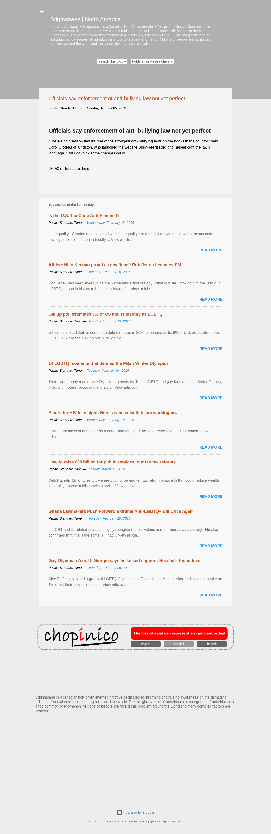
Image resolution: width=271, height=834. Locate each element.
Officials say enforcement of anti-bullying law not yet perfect (130, 130)
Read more (210, 250)
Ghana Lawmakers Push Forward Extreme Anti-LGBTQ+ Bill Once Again (121, 511)
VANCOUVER (135, 673)
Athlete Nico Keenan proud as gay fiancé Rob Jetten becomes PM (115, 265)
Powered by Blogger (135, 812)
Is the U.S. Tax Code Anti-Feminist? (84, 215)
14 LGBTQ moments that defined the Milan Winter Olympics (109, 363)
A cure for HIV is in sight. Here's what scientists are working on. (113, 412)
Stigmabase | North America (85, 19)
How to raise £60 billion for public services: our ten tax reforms (112, 462)
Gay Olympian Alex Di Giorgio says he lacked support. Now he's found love (124, 560)
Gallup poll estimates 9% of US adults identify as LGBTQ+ (107, 314)
